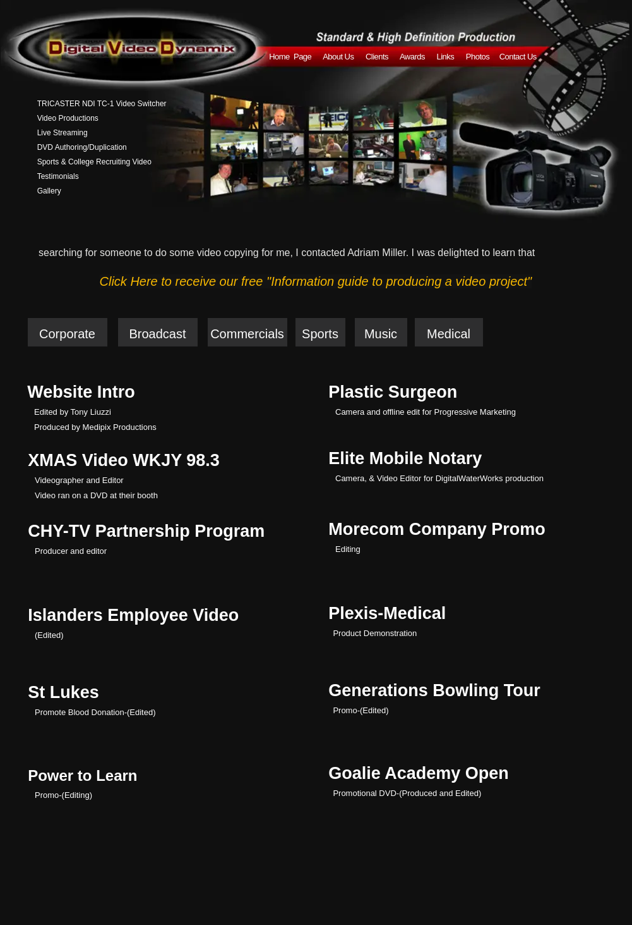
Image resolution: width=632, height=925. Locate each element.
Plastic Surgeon (392, 392)
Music (380, 334)
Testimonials (58, 176)
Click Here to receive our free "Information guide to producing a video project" (316, 281)
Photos (477, 56)
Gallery (49, 191)
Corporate (67, 334)
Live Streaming (62, 132)
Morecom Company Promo (437, 529)
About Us (339, 56)
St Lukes (63, 692)
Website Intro (81, 392)
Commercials (247, 334)
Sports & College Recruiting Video (94, 161)
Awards (412, 56)
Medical (448, 334)
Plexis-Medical (387, 613)
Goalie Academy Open (418, 773)
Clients (377, 56)
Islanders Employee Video (133, 615)
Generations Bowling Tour (434, 690)
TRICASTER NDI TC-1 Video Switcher (102, 103)
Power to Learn (82, 775)
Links (446, 56)
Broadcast (157, 334)
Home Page (291, 56)
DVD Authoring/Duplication (82, 147)
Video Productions (67, 118)
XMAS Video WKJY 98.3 (124, 460)
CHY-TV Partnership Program (146, 531)
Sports (320, 334)
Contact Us (518, 56)
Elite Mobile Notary (405, 458)
